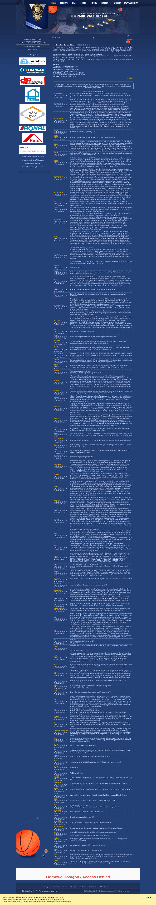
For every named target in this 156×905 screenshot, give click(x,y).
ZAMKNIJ (148, 897)
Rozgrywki (55, 887)
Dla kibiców (104, 887)
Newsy (46, 887)
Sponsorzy (92, 887)
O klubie (73, 887)
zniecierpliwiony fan (61, 730)
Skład (65, 887)
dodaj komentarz (88, 91)
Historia (82, 887)
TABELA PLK (32, 50)
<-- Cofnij (130, 39)
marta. (56, 161)
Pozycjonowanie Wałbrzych (48, 891)
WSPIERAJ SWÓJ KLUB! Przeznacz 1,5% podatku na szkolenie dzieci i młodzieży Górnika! (32, 41)
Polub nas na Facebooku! (32, 46)
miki (55, 656)
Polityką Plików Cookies (55, 897)
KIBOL (56, 136)
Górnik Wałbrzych (28, 891)
